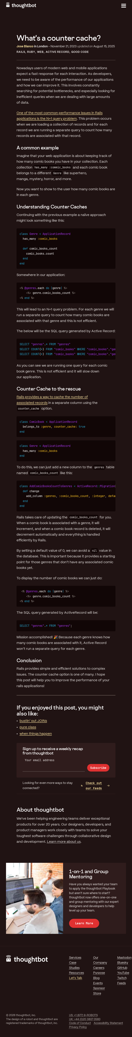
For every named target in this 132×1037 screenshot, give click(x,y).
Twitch (122, 978)
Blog (96, 978)
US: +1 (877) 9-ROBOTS (83, 1015)
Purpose (99, 972)
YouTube (123, 972)
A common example (38, 148)
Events (98, 983)
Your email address (39, 760)
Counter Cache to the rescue (49, 389)
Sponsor (99, 988)
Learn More (84, 923)
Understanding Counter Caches (52, 207)
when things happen (36, 733)
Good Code (80, 52)
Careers (98, 967)
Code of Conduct (80, 1023)
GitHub (122, 967)
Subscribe (98, 768)
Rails (21, 52)
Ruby (31, 52)
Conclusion (29, 660)
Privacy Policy (78, 1027)
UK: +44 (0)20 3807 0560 (84, 1019)
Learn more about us (64, 841)
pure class (28, 727)
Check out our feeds (91, 785)
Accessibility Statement (108, 1023)
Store (97, 993)
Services (75, 957)
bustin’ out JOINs (33, 721)
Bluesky (122, 962)
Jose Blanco (25, 46)
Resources (76, 972)
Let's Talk (75, 978)
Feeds (121, 983)
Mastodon (124, 957)
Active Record (57, 52)
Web (40, 52)
